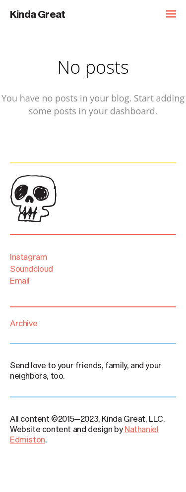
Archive (23, 323)
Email (20, 280)
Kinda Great (37, 14)
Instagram (30, 256)
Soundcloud (33, 268)
